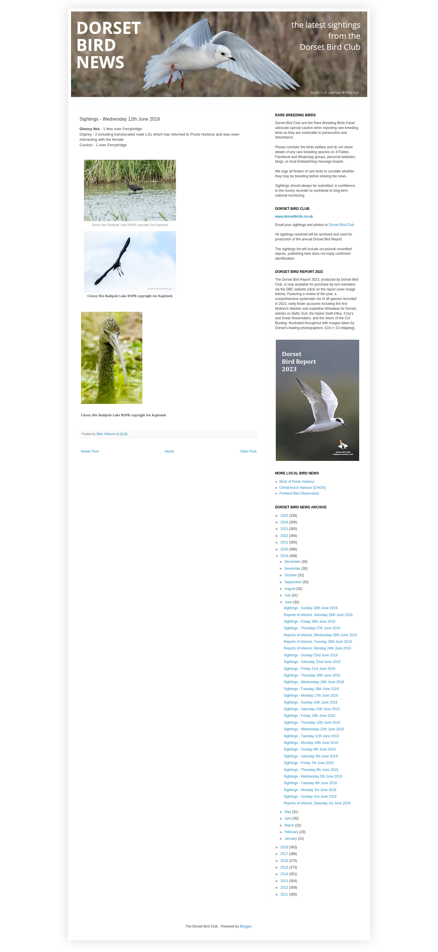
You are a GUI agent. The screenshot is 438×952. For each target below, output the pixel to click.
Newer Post (90, 451)
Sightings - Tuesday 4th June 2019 (310, 783)
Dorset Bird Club (341, 225)
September (293, 582)
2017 (284, 854)
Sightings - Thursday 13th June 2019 (312, 723)
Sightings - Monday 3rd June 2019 (310, 790)
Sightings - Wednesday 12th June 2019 (314, 729)
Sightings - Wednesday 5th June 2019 (313, 776)
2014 (284, 874)
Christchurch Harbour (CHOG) (303, 488)
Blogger (246, 926)
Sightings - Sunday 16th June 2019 (310, 702)
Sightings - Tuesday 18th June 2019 (311, 689)
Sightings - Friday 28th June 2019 (309, 622)
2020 (284, 549)
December (292, 562)
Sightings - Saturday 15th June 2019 (311, 709)
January (291, 839)
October (291, 575)
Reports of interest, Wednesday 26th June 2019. (320, 635)
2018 (284, 847)
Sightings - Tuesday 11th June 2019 (311, 736)
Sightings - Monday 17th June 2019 (311, 695)
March (289, 825)
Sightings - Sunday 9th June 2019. (310, 749)
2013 (284, 881)
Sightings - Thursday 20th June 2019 (312, 675)
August (290, 589)
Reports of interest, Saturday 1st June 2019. (317, 803)
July (288, 595)
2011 (284, 894)
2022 (284, 536)
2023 (284, 529)
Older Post (248, 451)
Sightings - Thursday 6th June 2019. (311, 770)
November (292, 569)
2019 (284, 556)
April (288, 818)
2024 (284, 522)
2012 (284, 888)
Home (169, 451)
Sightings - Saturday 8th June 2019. (311, 756)
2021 (284, 542)
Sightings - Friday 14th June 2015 (309, 716)
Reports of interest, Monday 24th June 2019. (318, 648)
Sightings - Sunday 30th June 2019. (311, 608)
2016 (284, 861)
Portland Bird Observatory (299, 493)
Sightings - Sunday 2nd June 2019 (310, 797)
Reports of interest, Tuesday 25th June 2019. (318, 642)
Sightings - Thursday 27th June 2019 (312, 628)
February (291, 832)
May (288, 812)
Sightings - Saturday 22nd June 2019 (312, 662)
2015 (284, 867)
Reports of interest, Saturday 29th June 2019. (318, 615)
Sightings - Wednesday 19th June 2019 (314, 682)
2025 (284, 516)
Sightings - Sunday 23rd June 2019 (310, 655)
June (288, 602)
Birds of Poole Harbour (297, 482)
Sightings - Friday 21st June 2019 (309, 669)
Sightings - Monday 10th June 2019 (311, 743)
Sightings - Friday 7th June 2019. (309, 763)
